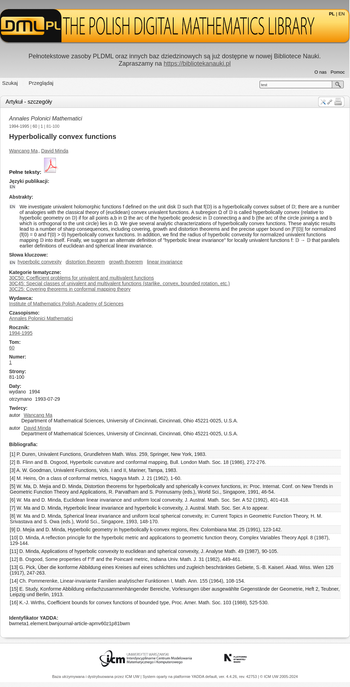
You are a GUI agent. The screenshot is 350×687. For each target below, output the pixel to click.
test (264, 85)
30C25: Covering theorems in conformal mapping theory (70, 289)
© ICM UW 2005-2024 (279, 676)
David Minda (54, 151)
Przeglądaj (41, 83)
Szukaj (10, 83)
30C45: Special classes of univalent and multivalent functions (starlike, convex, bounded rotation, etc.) (119, 283)
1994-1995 (19, 126)
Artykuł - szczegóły (29, 102)
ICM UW (133, 676)
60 (34, 126)
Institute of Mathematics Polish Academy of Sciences (66, 303)
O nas (320, 72)
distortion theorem (85, 262)
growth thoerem (126, 262)
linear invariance (165, 262)
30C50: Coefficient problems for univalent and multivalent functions (81, 278)
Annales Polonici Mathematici (45, 118)
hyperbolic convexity (39, 262)
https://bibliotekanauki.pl (197, 63)
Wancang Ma (23, 151)
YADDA (198, 676)
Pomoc (338, 72)
